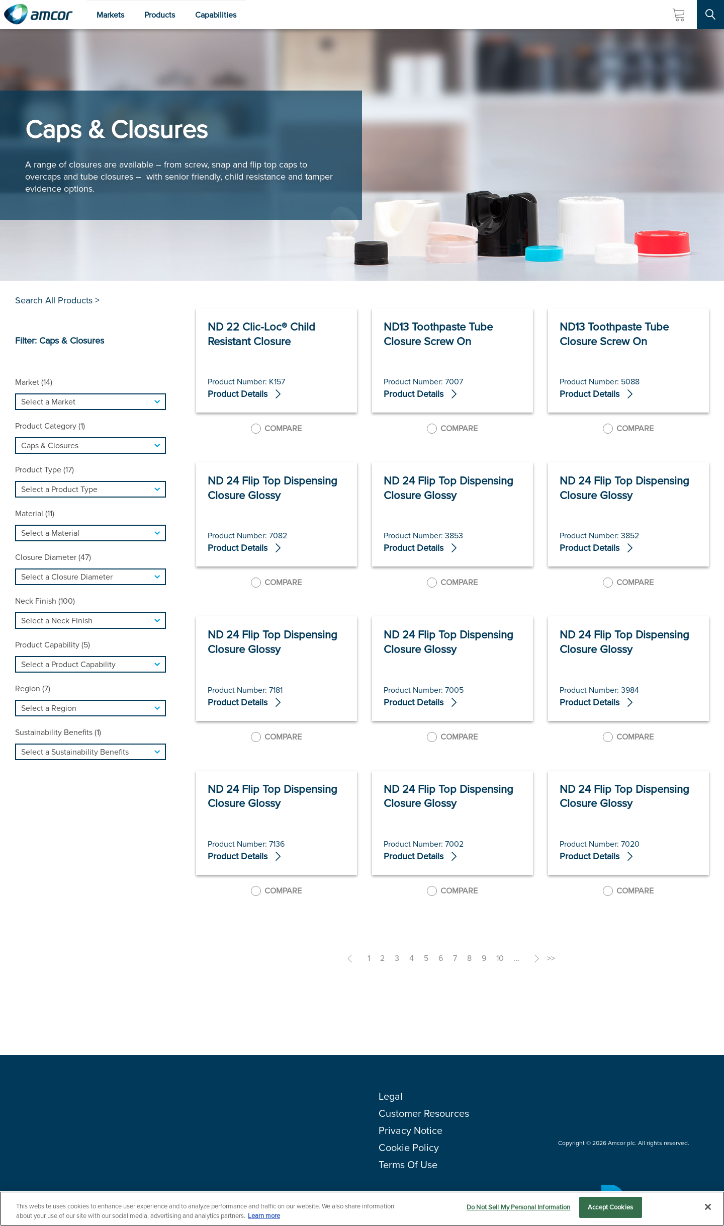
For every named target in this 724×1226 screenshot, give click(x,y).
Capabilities (215, 15)
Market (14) (33, 382)
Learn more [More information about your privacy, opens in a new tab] (264, 1215)
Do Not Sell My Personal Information (519, 1207)
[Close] (708, 1207)
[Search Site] (710, 14)
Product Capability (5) (52, 644)
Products (159, 15)
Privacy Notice (410, 1130)
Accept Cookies (610, 1207)
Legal (391, 1096)
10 (500, 958)
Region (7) (32, 688)
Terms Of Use (408, 1164)
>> (551, 958)
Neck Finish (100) (45, 601)
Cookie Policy (409, 1147)
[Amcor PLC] (38, 15)
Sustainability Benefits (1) (58, 732)
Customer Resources (424, 1113)
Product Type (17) (44, 469)
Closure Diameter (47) (53, 557)
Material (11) (34, 513)
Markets (110, 15)
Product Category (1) (50, 426)
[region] (362, 1208)
